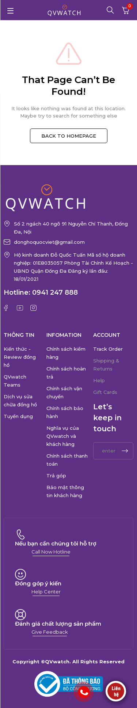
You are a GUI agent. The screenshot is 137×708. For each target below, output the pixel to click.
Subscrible (125, 451)
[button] (51, 551)
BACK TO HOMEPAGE (68, 136)
